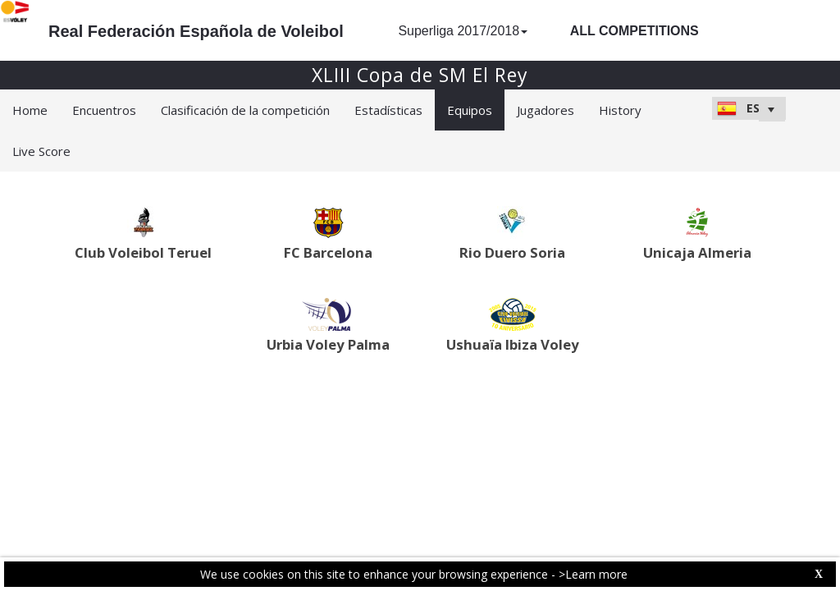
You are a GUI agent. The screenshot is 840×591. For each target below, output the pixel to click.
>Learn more (593, 574)
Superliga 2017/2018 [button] (462, 31)
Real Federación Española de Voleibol (196, 31)
